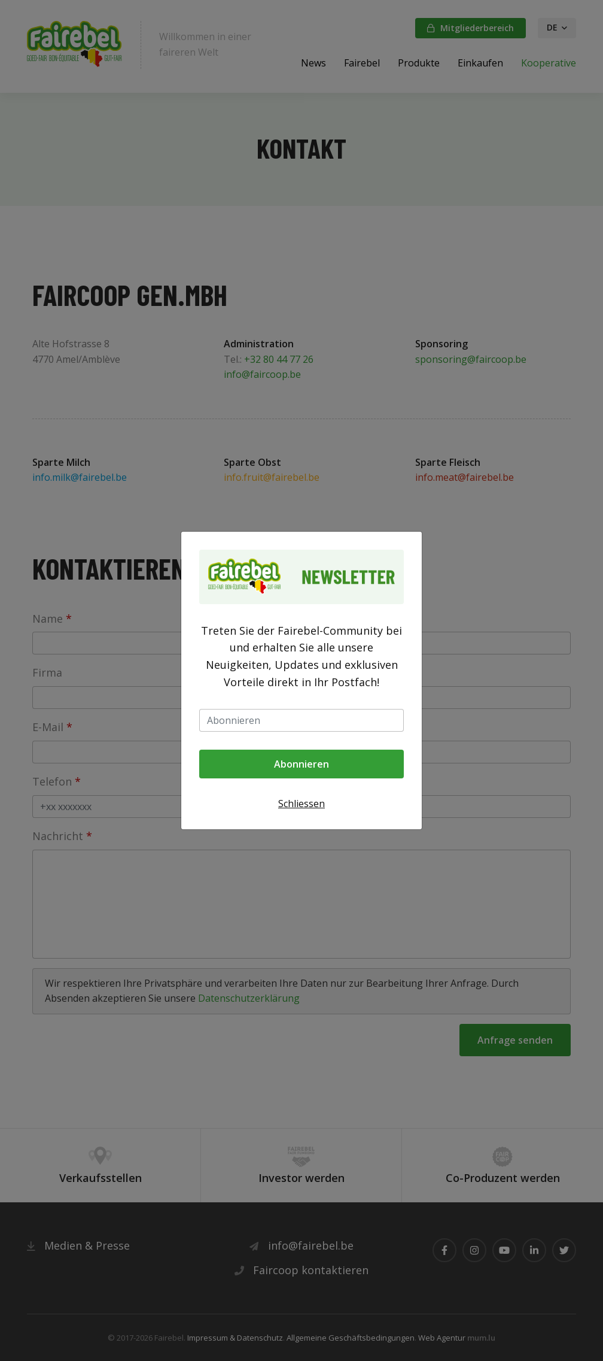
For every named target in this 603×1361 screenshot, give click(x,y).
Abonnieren (301, 764)
